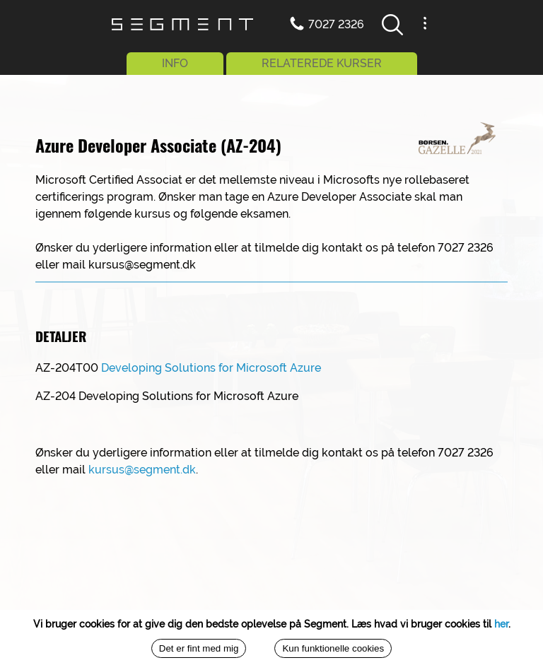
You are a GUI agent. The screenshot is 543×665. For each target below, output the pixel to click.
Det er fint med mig (199, 648)
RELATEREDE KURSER (322, 63)
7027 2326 (336, 24)
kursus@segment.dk (142, 469)
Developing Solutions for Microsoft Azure (211, 368)
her (501, 624)
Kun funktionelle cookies (333, 648)
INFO (175, 63)
